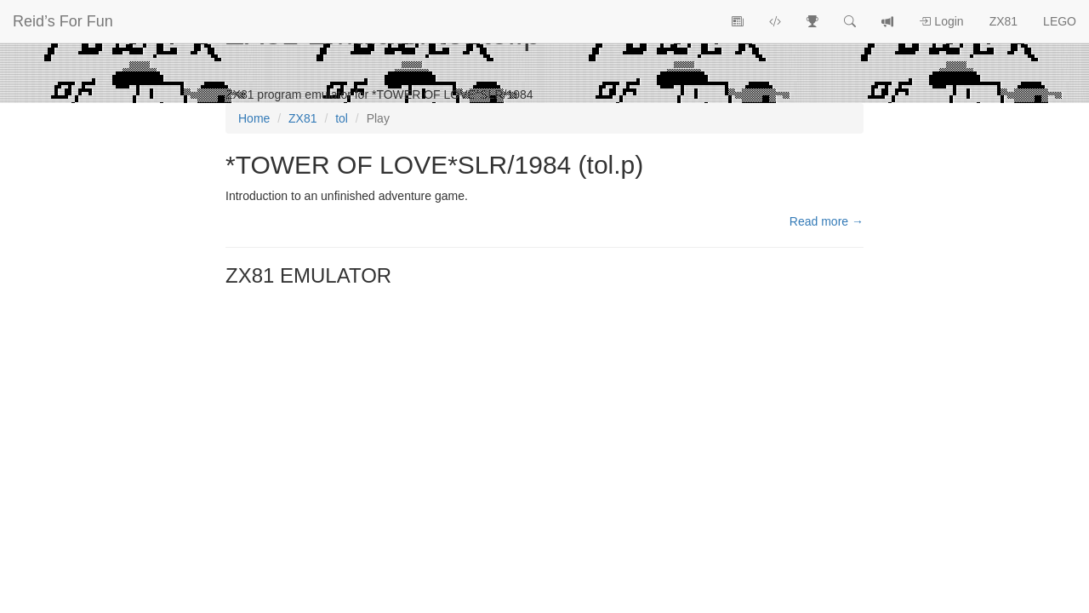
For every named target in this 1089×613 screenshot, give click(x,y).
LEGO (1059, 21)
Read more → (827, 221)
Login (941, 21)
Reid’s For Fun (63, 21)
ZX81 (1003, 21)
